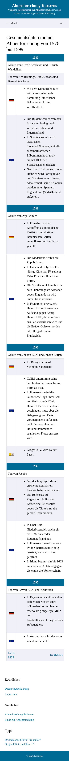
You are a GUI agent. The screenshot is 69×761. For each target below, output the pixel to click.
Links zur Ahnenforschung (19, 719)
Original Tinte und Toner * (19, 744)
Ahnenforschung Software (19, 714)
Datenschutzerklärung (17, 688)
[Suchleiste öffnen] (61, 23)
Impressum (11, 694)
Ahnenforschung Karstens (34, 5)
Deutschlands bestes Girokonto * (23, 739)
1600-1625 (56, 655)
